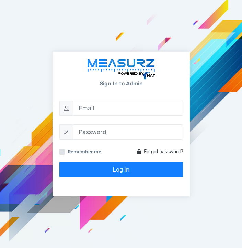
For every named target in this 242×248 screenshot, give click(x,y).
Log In (121, 169)
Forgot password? (160, 152)
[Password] (128, 132)
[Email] (128, 108)
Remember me (84, 152)
